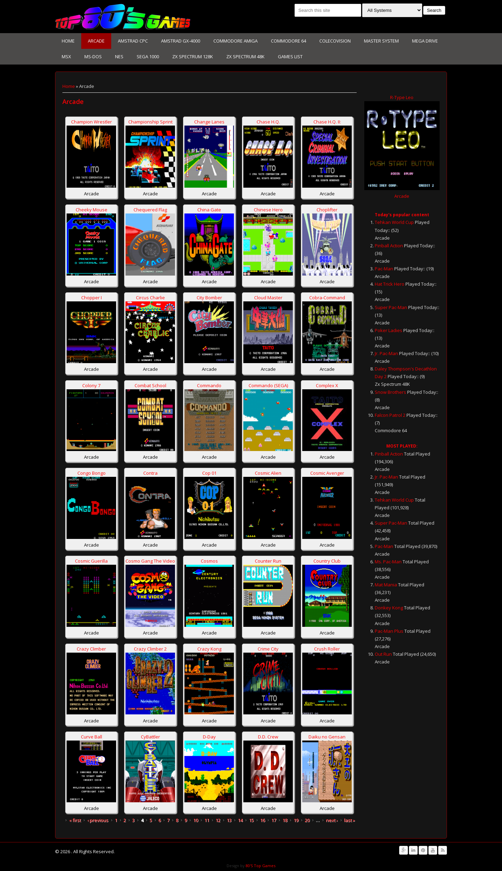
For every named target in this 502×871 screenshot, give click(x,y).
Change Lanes (209, 122)
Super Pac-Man (391, 307)
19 (296, 820)
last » (349, 820)
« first (75, 820)
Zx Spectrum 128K (192, 56)
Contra (150, 473)
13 (229, 820)
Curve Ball (91, 737)
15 (251, 820)
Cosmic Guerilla (91, 561)
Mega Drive (425, 41)
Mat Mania (386, 584)
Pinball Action (389, 245)
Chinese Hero (268, 210)
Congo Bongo (91, 473)
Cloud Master (268, 297)
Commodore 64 (288, 41)
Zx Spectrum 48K (245, 56)
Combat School (150, 385)
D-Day (209, 737)
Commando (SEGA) (268, 385)
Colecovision (335, 41)
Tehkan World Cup (394, 222)
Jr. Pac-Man (386, 353)
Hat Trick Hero (389, 284)
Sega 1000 (148, 56)
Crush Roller (327, 649)
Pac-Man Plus (389, 631)
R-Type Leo (401, 97)
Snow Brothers (390, 392)
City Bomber (209, 297)
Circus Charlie (150, 297)
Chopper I (91, 297)
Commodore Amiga (235, 41)
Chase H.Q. (268, 122)
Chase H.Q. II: (327, 122)
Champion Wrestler (91, 122)
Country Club (327, 561)
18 (284, 820)
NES (119, 56)
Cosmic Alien (268, 473)
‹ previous (97, 820)
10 (195, 820)
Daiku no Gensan (327, 737)
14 (240, 820)
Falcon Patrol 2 (390, 415)
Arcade (96, 41)
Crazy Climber (91, 649)
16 (262, 820)
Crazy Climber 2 (150, 649)
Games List (290, 56)
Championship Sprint (150, 122)
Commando (209, 385)
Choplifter (327, 210)
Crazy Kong (209, 649)
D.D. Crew (268, 737)
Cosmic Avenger (327, 473)
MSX (66, 56)
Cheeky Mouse (91, 210)
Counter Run (268, 561)
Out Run (383, 654)
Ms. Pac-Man (388, 561)
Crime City (268, 649)
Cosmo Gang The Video (150, 561)
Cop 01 (209, 473)
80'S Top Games (260, 865)
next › (332, 820)
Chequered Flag (150, 210)
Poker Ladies (388, 330)
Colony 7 (91, 385)
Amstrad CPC (133, 41)
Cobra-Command (327, 297)
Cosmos (209, 561)
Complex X (327, 385)
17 (273, 820)
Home (68, 41)
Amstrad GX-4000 (180, 41)
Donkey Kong (389, 608)
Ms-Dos (93, 56)
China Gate (209, 210)
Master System (381, 41)
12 (217, 820)
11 (206, 820)
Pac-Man (384, 268)
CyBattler (150, 737)
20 (307, 820)
